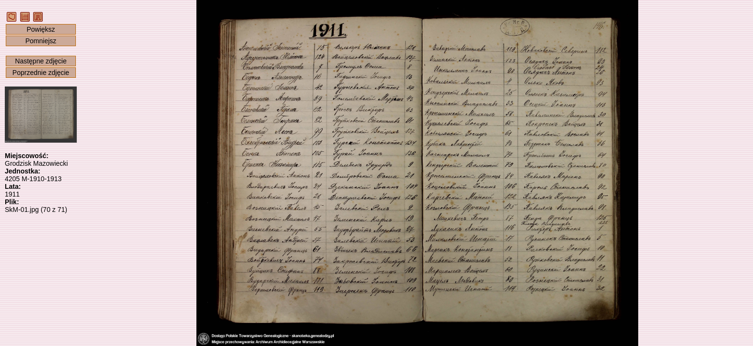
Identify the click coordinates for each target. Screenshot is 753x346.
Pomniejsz (41, 41)
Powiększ (40, 29)
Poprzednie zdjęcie (40, 72)
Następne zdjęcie (40, 61)
